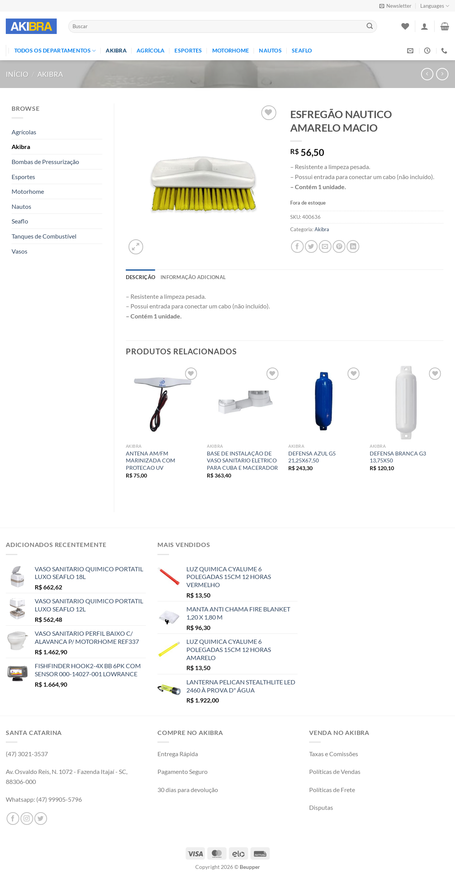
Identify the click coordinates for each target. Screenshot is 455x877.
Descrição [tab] (140, 277)
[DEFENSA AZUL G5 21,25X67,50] (325, 402)
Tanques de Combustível (44, 236)
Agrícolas (24, 131)
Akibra (116, 50)
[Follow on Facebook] (13, 818)
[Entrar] (424, 26)
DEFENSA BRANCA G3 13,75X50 (398, 457)
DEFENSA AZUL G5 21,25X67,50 (312, 457)
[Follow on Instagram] (26, 818)
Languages (434, 6)
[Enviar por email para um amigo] (325, 246)
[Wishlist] (405, 26)
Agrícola (150, 50)
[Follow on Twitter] (40, 818)
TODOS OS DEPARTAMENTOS (55, 50)
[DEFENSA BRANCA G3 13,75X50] (406, 402)
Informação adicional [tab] (193, 277)
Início (17, 74)
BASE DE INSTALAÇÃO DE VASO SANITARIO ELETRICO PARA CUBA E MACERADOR (242, 460)
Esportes (188, 50)
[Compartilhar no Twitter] (311, 246)
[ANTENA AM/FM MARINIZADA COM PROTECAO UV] (163, 402)
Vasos (19, 251)
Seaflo (302, 50)
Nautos (270, 50)
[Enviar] (370, 26)
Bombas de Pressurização (45, 161)
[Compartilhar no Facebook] (297, 246)
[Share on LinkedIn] (353, 246)
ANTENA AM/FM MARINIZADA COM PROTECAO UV (150, 460)
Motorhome (230, 50)
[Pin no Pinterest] (339, 246)
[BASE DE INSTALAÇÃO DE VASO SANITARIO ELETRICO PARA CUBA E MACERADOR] (244, 402)
